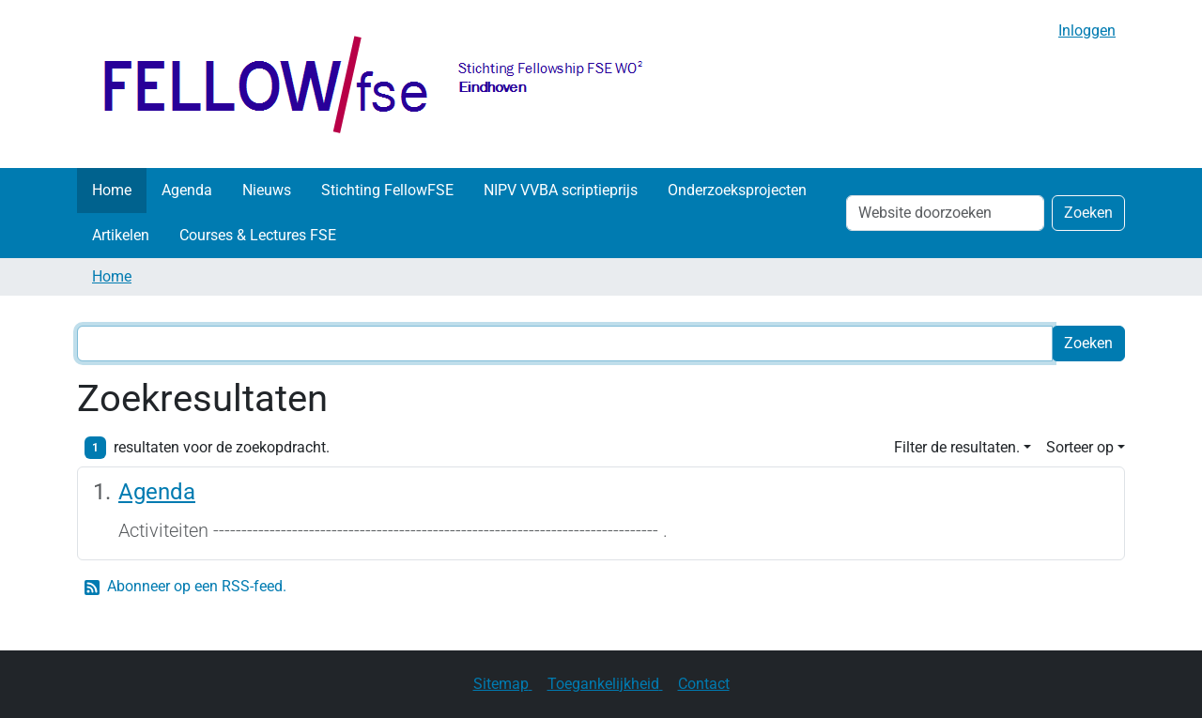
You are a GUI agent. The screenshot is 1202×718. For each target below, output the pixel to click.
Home (111, 190)
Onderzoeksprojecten (737, 190)
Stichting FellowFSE (387, 190)
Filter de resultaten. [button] (957, 447)
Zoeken (1088, 213)
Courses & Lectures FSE (257, 235)
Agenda (187, 190)
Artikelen (120, 235)
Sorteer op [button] (1080, 447)
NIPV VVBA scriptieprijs (561, 190)
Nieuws (266, 190)
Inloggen (1087, 30)
